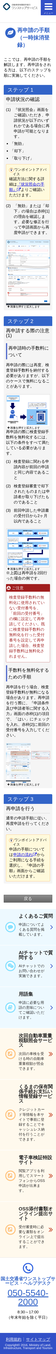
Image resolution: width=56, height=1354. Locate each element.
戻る (28, 898)
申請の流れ (25, 854)
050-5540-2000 (28, 1297)
